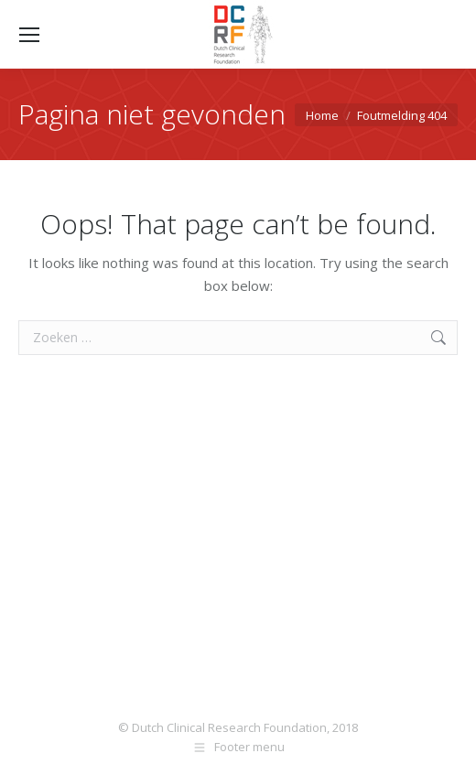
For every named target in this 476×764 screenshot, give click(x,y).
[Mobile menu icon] (29, 35)
